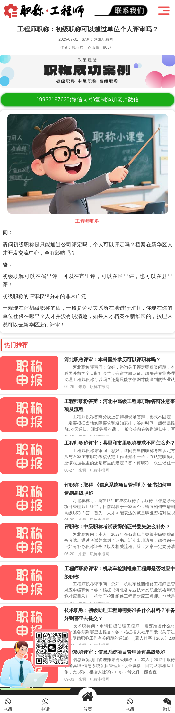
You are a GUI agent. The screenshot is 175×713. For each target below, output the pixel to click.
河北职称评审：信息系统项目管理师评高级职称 (114, 652)
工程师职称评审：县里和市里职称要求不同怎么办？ (119, 443)
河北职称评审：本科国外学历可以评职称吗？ (112, 359)
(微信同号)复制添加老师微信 (87, 99)
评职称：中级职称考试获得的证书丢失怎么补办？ (117, 526)
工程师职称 (87, 221)
